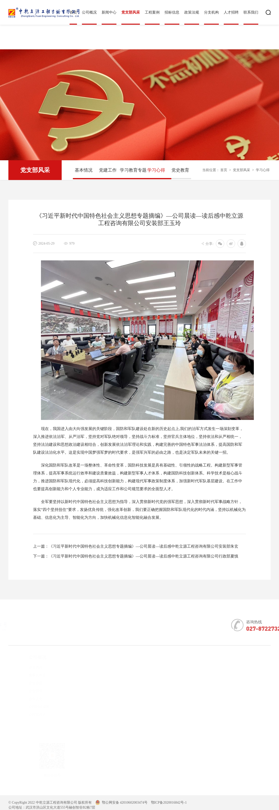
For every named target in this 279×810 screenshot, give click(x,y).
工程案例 (152, 12)
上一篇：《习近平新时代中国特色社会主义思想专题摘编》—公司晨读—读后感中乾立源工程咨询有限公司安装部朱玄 (135, 546)
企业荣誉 (27, 691)
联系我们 (250, 12)
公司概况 (89, 12)
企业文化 (27, 699)
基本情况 (84, 170)
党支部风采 (130, 12)
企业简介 (27, 667)
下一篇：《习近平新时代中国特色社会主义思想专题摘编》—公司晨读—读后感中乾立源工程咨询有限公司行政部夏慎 (135, 556)
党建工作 (108, 170)
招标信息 (172, 12)
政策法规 (191, 12)
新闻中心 (109, 12)
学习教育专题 (132, 170)
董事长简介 (28, 675)
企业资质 (27, 683)
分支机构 (211, 12)
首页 (223, 170)
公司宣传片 (28, 715)
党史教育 (180, 170)
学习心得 (156, 170)
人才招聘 (231, 12)
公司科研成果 (30, 707)
